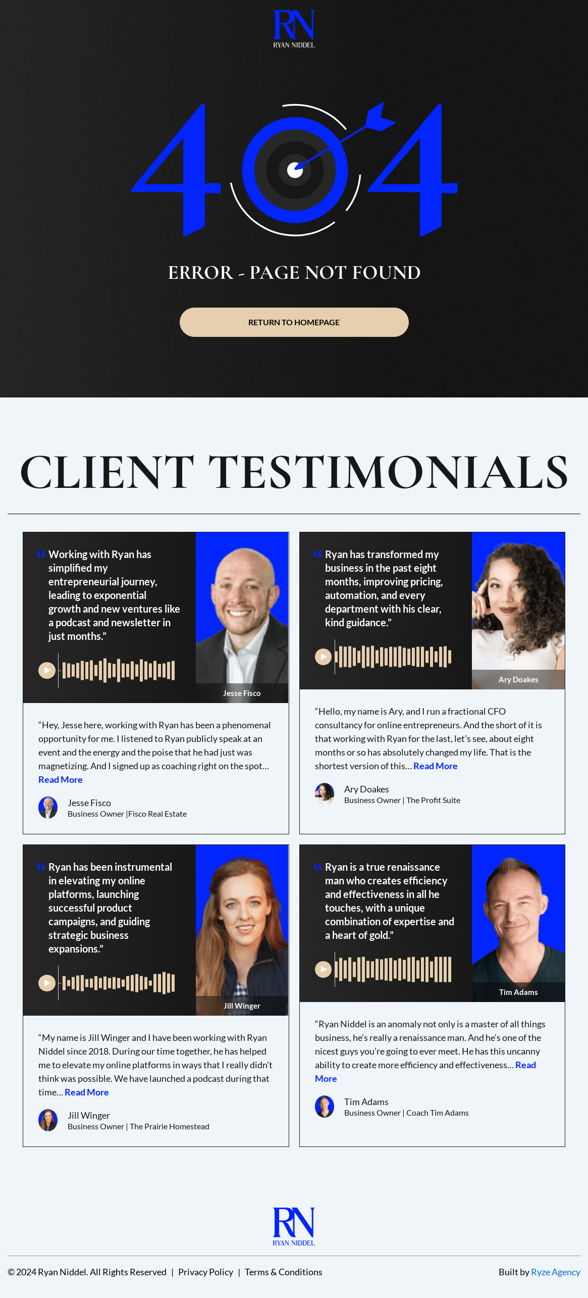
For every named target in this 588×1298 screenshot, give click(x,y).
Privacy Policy (205, 1271)
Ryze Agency (555, 1271)
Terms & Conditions (284, 1271)
